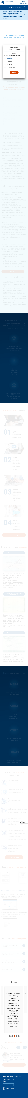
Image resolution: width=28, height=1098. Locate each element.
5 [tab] (18, 1036)
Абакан (23, 1)
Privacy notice (23, 822)
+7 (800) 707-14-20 (15, 7)
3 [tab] (14, 1036)
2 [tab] (12, 1036)
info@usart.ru (24, 3)
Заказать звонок (8, 1085)
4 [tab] (16, 1036)
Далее (14, 72)
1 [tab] (9, 1036)
